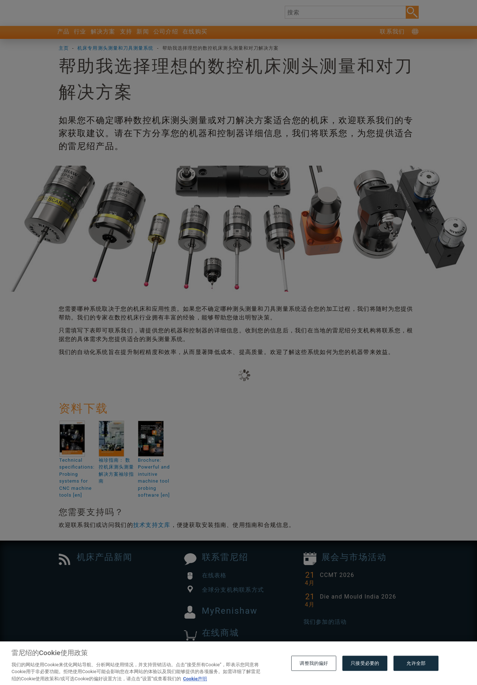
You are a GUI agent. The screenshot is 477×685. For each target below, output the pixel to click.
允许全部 (416, 676)
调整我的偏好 (314, 676)
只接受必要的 (365, 676)
